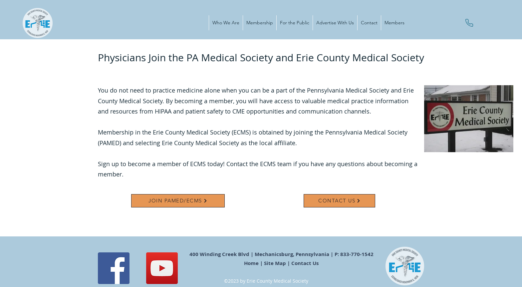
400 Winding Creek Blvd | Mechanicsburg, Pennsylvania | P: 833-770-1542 (282, 254)
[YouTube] (162, 268)
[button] (226, 22)
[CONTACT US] (339, 200)
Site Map (275, 263)
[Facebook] (114, 268)
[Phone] (469, 22)
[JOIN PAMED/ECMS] (178, 200)
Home (251, 263)
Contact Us (305, 263)
